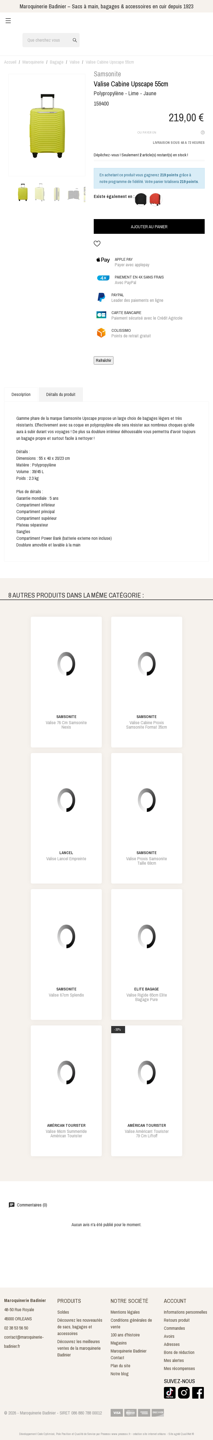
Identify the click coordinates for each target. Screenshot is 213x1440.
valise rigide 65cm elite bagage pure (146, 997)
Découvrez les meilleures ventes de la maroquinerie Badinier (79, 1348)
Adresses (172, 1344)
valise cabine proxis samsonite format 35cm (146, 724)
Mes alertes (174, 1360)
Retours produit (177, 1320)
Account (175, 1300)
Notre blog (120, 1374)
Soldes (63, 1312)
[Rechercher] (51, 40)
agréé (177, 1434)
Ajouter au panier (149, 227)
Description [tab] (21, 394)
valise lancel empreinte (66, 859)
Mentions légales (125, 1312)
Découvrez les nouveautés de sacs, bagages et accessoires (79, 1326)
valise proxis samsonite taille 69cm (146, 861)
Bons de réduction (179, 1352)
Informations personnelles (185, 1312)
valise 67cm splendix (66, 995)
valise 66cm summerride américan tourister (66, 1133)
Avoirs (169, 1336)
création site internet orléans (149, 1434)
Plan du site (120, 1366)
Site (171, 1434)
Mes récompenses (179, 1368)
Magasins (119, 1343)
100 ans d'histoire (125, 1335)
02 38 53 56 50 (16, 1328)
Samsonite (107, 74)
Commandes (174, 1328)
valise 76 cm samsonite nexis (66, 724)
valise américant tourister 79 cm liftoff (147, 1133)
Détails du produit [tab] (60, 394)
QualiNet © (187, 1434)
